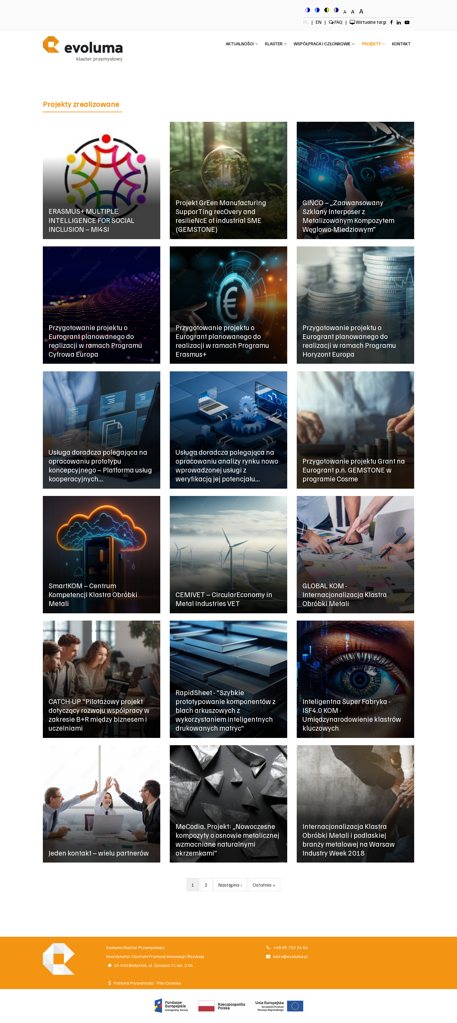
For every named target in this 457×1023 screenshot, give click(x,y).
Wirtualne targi (368, 22)
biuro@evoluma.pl (286, 956)
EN (319, 22)
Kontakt (401, 44)
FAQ (335, 22)
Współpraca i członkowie (322, 44)
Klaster (272, 44)
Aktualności (238, 44)
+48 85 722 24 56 (286, 947)
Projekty (372, 44)
